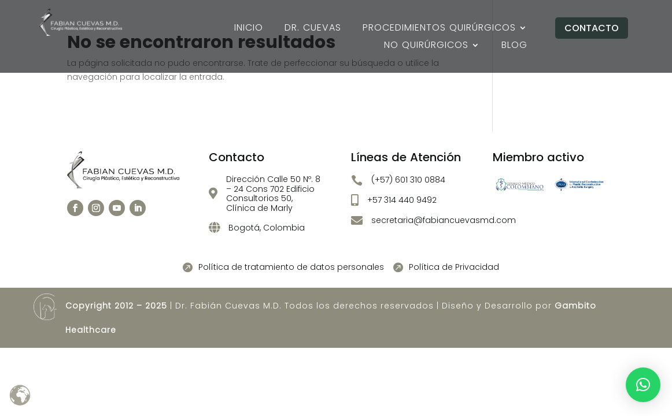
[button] (643, 384)
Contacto (591, 28)
